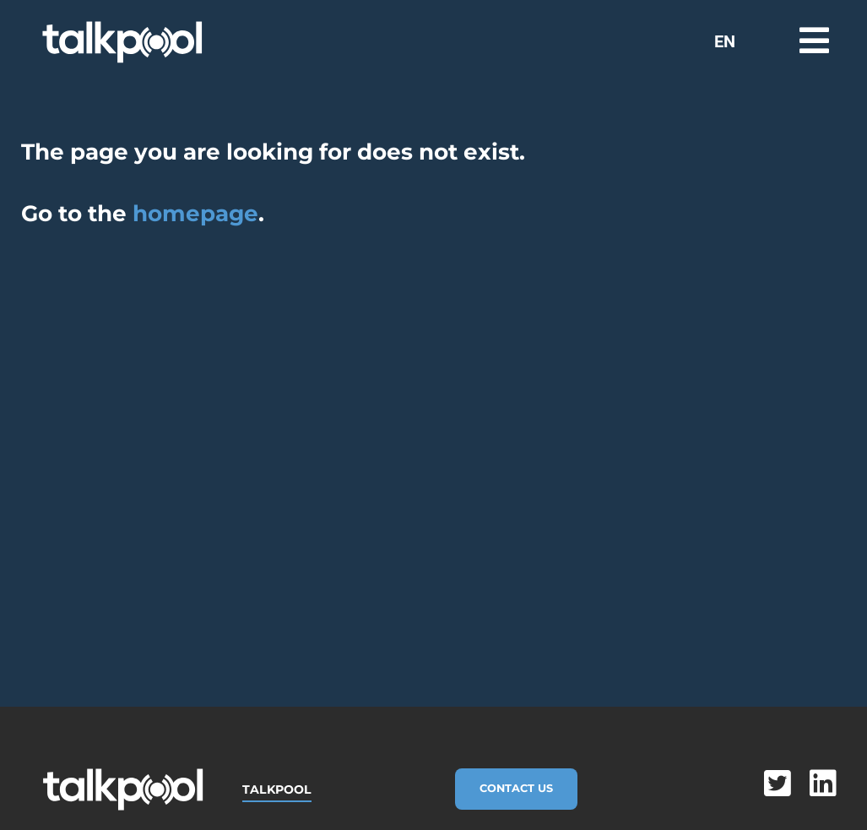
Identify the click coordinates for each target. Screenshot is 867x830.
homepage (195, 213)
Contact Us (516, 788)
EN (724, 41)
